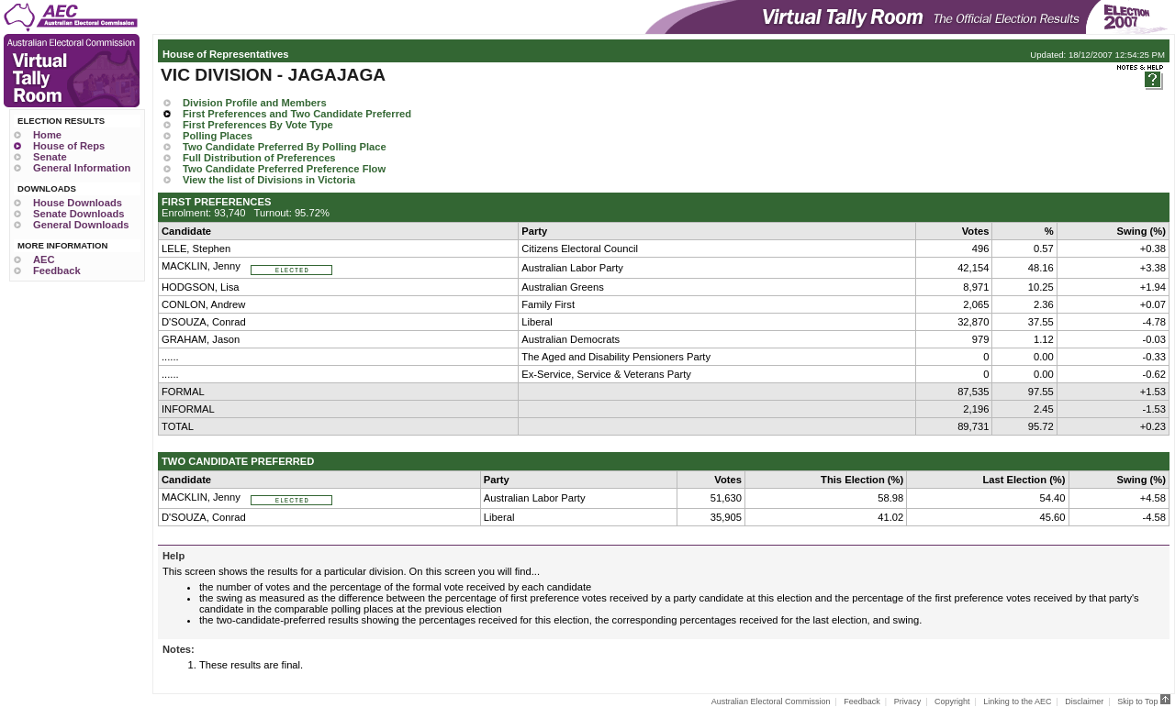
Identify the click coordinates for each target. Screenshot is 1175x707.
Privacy (908, 701)
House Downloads (77, 202)
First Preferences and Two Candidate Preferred (297, 113)
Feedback (57, 270)
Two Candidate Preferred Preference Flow (284, 168)
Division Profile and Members (255, 102)
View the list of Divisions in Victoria (269, 179)
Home (47, 134)
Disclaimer (1084, 701)
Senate (50, 156)
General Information (81, 167)
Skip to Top (1143, 701)
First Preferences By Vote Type (258, 124)
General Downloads (81, 224)
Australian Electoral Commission (771, 701)
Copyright (952, 701)
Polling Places (217, 135)
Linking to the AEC (1017, 701)
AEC (44, 259)
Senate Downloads (78, 213)
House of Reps (69, 145)
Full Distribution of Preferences (259, 157)
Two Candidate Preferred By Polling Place (284, 146)
